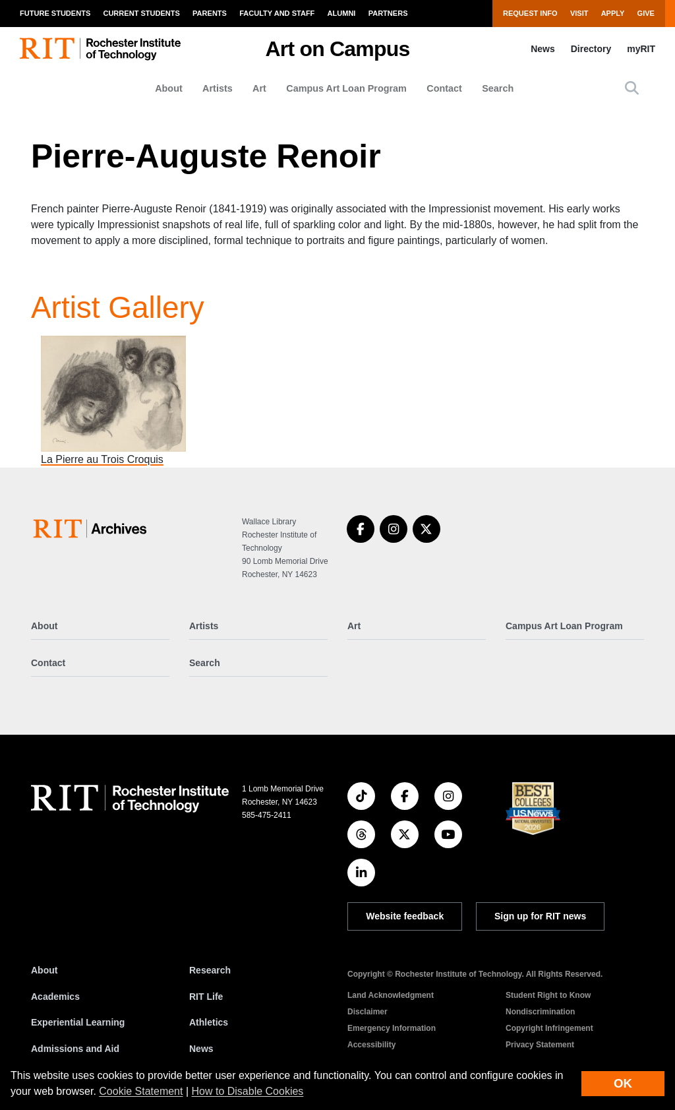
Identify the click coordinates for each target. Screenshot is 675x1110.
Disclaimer (367, 1011)
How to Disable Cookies (248, 1091)
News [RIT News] (201, 1048)
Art (259, 88)
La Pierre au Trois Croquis (102, 459)
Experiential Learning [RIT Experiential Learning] (78, 1022)
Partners (388, 13)
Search (498, 88)
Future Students (55, 13)
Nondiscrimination (540, 1011)
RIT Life (206, 996)
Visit (579, 13)
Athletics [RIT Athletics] (208, 1022)
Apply (613, 13)
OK (623, 1083)
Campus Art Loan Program (346, 88)
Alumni (342, 13)
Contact (444, 88)
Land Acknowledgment (390, 995)
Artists (217, 88)
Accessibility (371, 1044)
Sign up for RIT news (540, 916)
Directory (591, 49)
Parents (209, 13)
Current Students (141, 13)
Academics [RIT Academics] (55, 996)
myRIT (641, 49)
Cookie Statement (141, 1091)
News (543, 49)
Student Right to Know (548, 995)
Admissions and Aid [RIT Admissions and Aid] (75, 1048)
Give (646, 13)
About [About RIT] (44, 970)
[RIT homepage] (100, 49)
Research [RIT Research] (210, 970)
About (169, 88)
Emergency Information (391, 1028)
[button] (632, 88)
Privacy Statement (540, 1044)
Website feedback (405, 916)
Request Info (530, 13)
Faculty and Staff (276, 13)
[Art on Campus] (92, 528)
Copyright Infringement (549, 1028)
